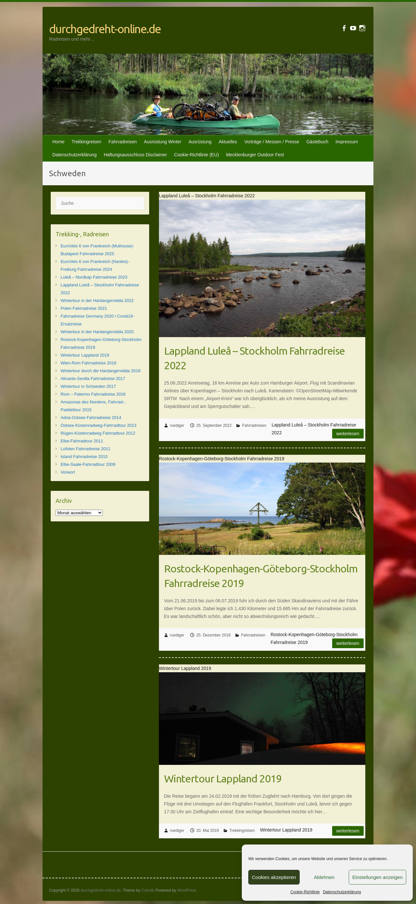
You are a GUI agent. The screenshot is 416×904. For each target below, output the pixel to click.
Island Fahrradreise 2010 (84, 456)
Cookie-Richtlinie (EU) (196, 154)
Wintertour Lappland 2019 (222, 778)
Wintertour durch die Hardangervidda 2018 (100, 370)
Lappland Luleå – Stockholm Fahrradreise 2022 (254, 358)
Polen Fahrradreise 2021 (83, 308)
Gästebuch (317, 141)
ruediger (177, 425)
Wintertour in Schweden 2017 (88, 386)
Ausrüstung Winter (162, 141)
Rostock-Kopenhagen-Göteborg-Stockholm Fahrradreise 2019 (261, 576)
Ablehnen (324, 877)
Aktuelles (228, 141)
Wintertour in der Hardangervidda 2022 (97, 300)
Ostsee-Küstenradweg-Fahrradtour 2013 (98, 425)
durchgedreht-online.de (105, 28)
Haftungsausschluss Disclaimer (135, 154)
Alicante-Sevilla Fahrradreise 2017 (92, 378)
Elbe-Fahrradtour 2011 (81, 441)
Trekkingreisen (86, 141)
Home (58, 141)
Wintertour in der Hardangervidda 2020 (97, 331)
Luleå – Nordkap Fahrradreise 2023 (93, 277)
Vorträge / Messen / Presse (271, 141)
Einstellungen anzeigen (377, 877)
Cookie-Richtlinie (305, 892)
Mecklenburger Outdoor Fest (255, 154)
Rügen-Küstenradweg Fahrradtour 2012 (97, 433)
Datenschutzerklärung (342, 892)
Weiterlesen (347, 433)
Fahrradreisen (123, 141)
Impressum (346, 141)
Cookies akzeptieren (274, 877)
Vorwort (67, 472)
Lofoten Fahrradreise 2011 (85, 448)
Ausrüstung (200, 141)
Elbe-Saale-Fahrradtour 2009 (87, 464)
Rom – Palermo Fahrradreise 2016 (92, 394)
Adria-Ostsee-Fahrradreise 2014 (90, 417)
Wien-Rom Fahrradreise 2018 (88, 362)
